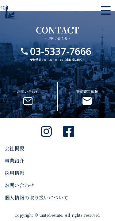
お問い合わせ (19, 185)
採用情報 (14, 172)
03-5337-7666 (60, 51)
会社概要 (14, 148)
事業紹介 (14, 160)
